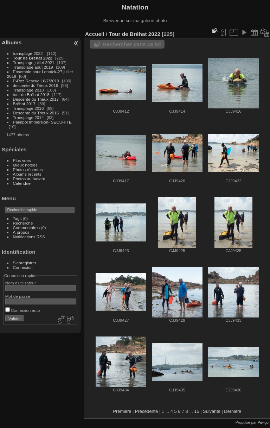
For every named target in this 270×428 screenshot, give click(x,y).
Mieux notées (25, 165)
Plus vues (22, 160)
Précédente (146, 411)
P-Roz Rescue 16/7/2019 (36, 80)
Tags (17, 218)
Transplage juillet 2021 (33, 62)
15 (196, 411)
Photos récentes (28, 169)
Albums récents (27, 174)
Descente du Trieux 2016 (36, 113)
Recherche (23, 223)
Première (122, 411)
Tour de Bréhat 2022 (32, 58)
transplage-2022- (28, 53)
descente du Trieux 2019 (35, 85)
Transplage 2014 (28, 117)
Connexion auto (22, 310)
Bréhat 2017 (24, 103)
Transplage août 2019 (33, 67)
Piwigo (263, 422)
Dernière (232, 411)
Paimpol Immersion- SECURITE (42, 122)
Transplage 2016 (28, 108)
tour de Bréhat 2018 (31, 94)
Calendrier (22, 183)
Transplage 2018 (28, 90)
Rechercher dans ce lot (132, 44)
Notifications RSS (29, 236)
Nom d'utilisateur (20, 283)
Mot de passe (17, 296)
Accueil (94, 34)
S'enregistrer (24, 262)
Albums (11, 42)
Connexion (23, 267)
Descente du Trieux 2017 (36, 99)
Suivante (211, 411)
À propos (21, 232)
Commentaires (26, 227)
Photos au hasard (29, 178)
